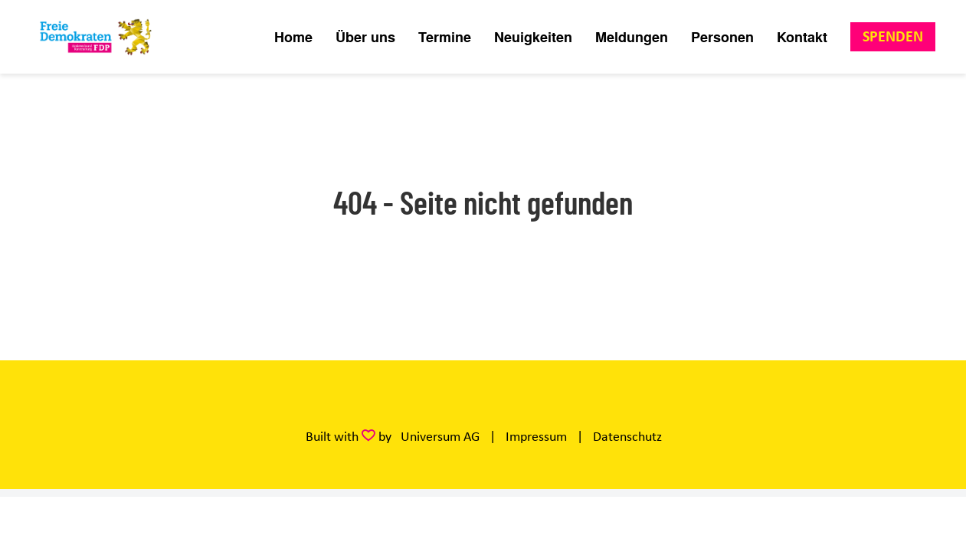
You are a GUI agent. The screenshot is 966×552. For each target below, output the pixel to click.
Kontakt (802, 36)
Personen (722, 36)
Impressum (536, 436)
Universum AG (440, 436)
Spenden (893, 36)
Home (293, 36)
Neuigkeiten (533, 36)
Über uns (365, 36)
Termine (444, 36)
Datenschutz (627, 436)
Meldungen (631, 36)
